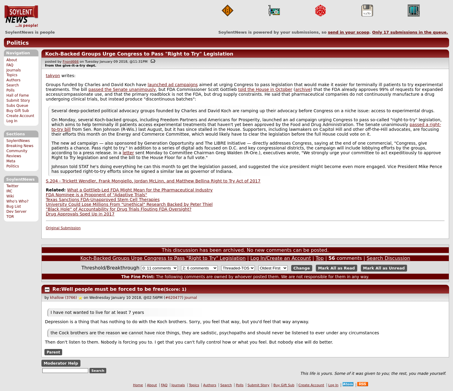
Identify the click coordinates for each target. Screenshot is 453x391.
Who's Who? (17, 201)
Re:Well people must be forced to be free (108, 289)
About (11, 60)
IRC (9, 191)
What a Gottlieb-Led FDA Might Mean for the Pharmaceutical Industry (140, 190)
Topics (11, 75)
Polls (10, 90)
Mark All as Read (336, 268)
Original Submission (63, 228)
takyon (53, 75)
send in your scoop (348, 32)
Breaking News (19, 146)
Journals (13, 70)
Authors (13, 80)
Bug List (13, 206)
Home (138, 385)
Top (320, 258)
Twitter (12, 186)
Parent (53, 352)
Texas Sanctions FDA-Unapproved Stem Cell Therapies (103, 199)
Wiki (10, 196)
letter (128, 152)
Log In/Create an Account (280, 258)
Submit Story (18, 100)
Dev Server (16, 211)
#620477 (173, 298)
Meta (10, 161)
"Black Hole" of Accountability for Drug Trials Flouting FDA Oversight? (119, 209)
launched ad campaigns (173, 84)
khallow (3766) (63, 298)
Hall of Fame (17, 95)
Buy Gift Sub (17, 111)
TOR (10, 217)
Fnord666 (71, 62)
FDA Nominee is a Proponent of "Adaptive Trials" (96, 194)
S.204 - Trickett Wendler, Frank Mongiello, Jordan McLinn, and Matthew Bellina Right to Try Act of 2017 (153, 181)
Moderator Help (61, 363)
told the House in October (265, 89)
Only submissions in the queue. (410, 32)
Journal (191, 298)
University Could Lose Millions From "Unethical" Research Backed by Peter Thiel (129, 204)
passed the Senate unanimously (122, 89)
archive (302, 89)
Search (12, 85)
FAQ (9, 65)
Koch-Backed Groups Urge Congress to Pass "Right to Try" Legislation (139, 54)
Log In (11, 121)
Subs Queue (17, 106)
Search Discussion (388, 258)
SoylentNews (21, 17)
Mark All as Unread (384, 268)
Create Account (20, 116)
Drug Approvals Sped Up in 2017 (80, 214)
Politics (18, 43)
